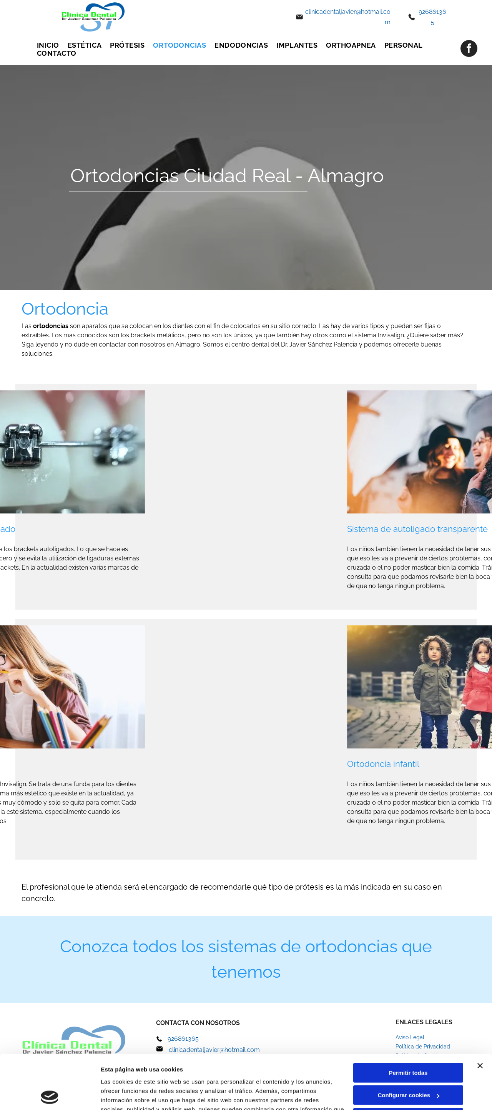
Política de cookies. (157, 1073)
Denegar (408, 1063)
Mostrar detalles (123, 1095)
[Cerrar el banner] (480, 1011)
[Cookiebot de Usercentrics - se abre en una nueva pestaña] (49, 1095)
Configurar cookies (408, 1041)
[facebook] (468, 49)
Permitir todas (408, 1018)
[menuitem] (48, 45)
